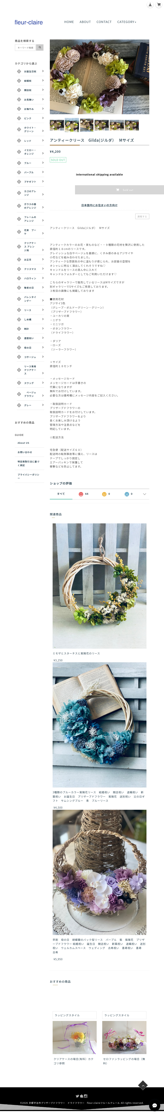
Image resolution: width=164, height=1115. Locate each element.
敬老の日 (29, 287)
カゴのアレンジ (30, 193)
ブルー (28, 162)
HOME (69, 21)
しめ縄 (28, 319)
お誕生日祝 (30, 71)
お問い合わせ (25, 452)
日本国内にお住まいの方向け (99, 205)
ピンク (28, 118)
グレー (28, 405)
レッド (28, 140)
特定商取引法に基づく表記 (29, 463)
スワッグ (29, 383)
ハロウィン (30, 278)
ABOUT (85, 21)
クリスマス (30, 268)
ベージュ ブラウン (31, 394)
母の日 (28, 347)
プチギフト (30, 181)
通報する (142, 216)
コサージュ (30, 357)
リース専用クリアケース (30, 370)
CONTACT (104, 21)
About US (23, 442)
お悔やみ (29, 108)
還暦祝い (29, 338)
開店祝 (28, 90)
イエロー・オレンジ (30, 151)
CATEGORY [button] (126, 21)
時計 (26, 328)
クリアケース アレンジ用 (30, 246)
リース (27, 310)
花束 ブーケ (30, 231)
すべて (61, 494)
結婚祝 (28, 80)
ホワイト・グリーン (30, 129)
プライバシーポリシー (29, 476)
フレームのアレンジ (30, 218)
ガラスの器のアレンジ (30, 205)
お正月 (28, 259)
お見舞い (29, 99)
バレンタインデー (30, 298)
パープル (29, 172)
